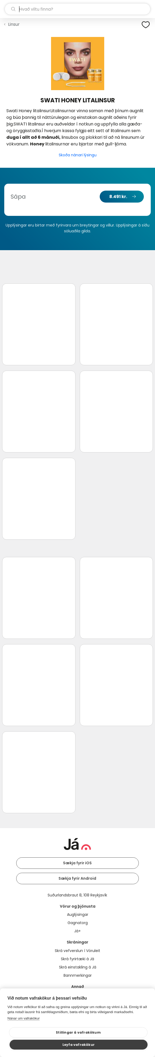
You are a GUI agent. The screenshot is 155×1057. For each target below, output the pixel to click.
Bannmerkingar (78, 975)
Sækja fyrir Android (77, 878)
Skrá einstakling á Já (77, 967)
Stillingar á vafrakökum (78, 1032)
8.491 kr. (118, 197)
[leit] (77, 9)
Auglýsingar (77, 914)
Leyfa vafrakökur (78, 1044)
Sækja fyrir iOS (77, 863)
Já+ (77, 931)
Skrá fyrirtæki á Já (77, 959)
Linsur (14, 24)
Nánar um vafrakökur (23, 1018)
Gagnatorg (78, 922)
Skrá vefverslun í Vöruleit (77, 950)
